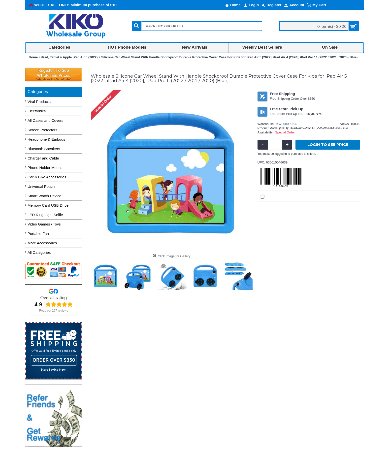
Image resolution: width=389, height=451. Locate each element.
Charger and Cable (43, 158)
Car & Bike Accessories (47, 177)
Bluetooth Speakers (44, 149)
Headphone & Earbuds (46, 139)
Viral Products (39, 101)
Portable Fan (38, 233)
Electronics (37, 111)
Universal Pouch (41, 186)
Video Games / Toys (44, 224)
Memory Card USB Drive (48, 205)
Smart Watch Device (44, 196)
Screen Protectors (42, 130)
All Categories (39, 252)
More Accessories (42, 243)
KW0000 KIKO (286, 124)
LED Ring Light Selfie (45, 215)
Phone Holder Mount (45, 167)
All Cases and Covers (45, 120)
